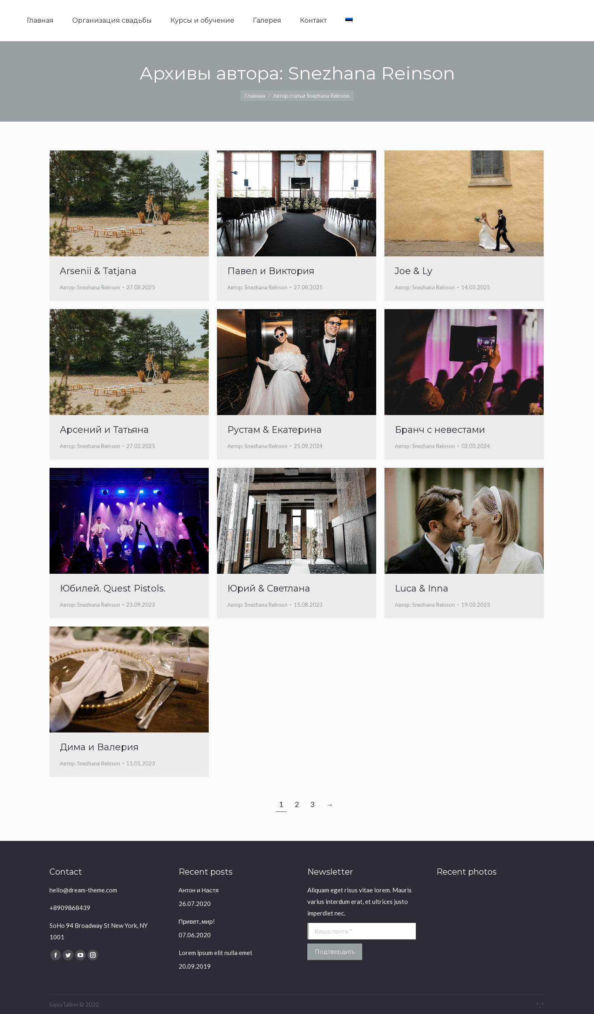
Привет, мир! (197, 921)
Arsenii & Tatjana (98, 271)
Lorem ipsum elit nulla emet (215, 952)
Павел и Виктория (270, 271)
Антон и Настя (199, 890)
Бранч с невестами (440, 429)
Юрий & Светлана (268, 588)
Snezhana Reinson (371, 73)
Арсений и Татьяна (104, 429)
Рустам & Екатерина (274, 429)
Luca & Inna (421, 588)
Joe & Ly (413, 271)
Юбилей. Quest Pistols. (112, 588)
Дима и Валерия (99, 747)
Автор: (90, 287)
